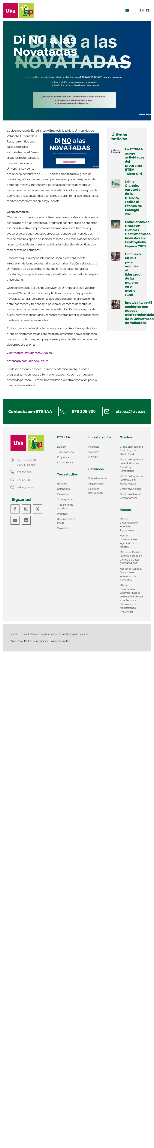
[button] (127, 11)
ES (147, 10)
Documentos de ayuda (66, 520)
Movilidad (63, 528)
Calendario (63, 489)
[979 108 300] (62, 411)
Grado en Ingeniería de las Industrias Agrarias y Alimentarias (131, 465)
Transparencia (65, 452)
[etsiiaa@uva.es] (106, 411)
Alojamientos (96, 483)
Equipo (61, 446)
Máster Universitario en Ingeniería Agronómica (129, 524)
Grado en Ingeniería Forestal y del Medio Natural (131, 479)
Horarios (62, 483)
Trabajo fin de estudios (65, 506)
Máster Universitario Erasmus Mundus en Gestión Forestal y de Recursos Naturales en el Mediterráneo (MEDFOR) (131, 598)
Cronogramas (65, 499)
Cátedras (93, 452)
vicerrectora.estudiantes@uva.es (29, 353)
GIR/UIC (93, 457)
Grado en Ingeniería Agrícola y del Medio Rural (131, 450)
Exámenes (63, 494)
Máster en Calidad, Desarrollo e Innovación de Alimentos (131, 574)
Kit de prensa (65, 462)
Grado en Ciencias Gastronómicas (130, 496)
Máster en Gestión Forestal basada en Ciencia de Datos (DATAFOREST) (131, 557)
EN (142, 10)
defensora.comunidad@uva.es (27, 361)
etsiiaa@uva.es (130, 411)
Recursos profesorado (95, 490)
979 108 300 (84, 411)
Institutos (93, 446)
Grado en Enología (130, 489)
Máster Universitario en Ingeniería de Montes (129, 541)
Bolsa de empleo (98, 478)
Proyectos (63, 457)
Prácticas (62, 513)
